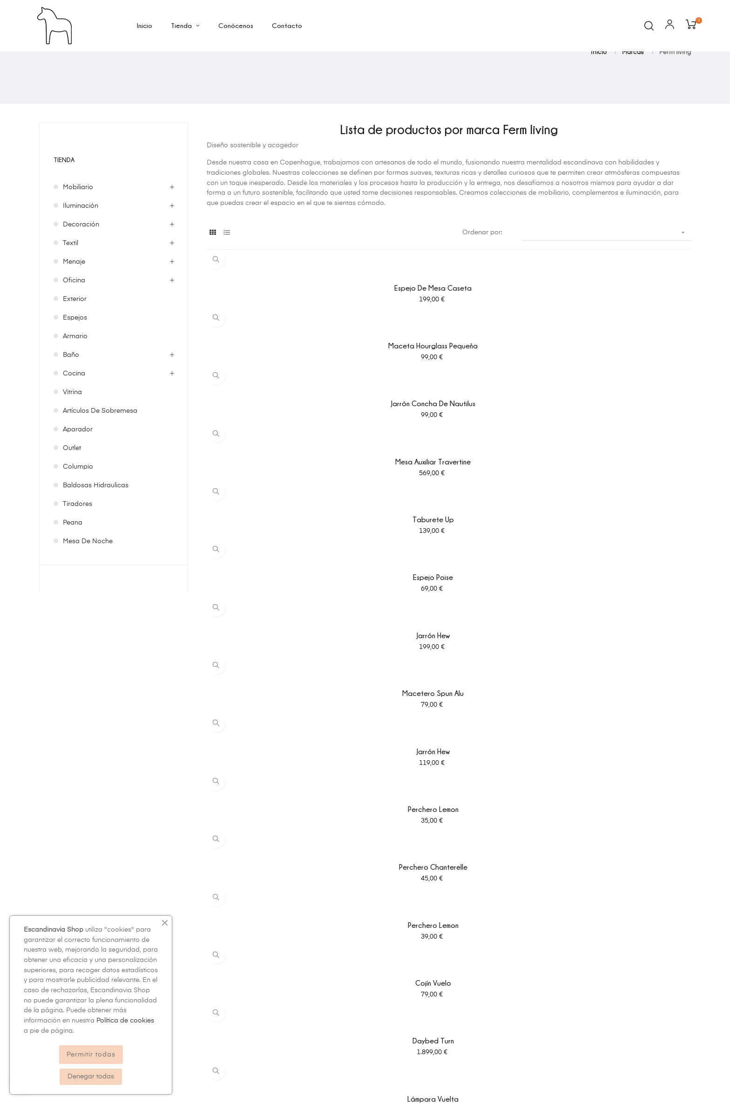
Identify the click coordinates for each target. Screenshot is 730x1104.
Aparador (78, 479)
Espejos (75, 367)
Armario (75, 386)
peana (72, 572)
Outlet (72, 498)
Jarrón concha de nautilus (616, 337)
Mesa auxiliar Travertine (281, 395)
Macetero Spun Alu (449, 453)
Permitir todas (91, 1054)
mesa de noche (88, 591)
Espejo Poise (616, 395)
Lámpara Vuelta (616, 569)
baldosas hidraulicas (95, 535)
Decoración (81, 274)
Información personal (464, 926)
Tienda (65, 209)
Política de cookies (292, 943)
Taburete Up (448, 395)
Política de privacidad (297, 926)
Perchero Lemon (281, 511)
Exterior (75, 349)
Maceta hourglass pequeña (448, 337)
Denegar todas (91, 1076)
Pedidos (442, 943)
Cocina (74, 423)
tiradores (77, 554)
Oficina (74, 330)
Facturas (444, 960)
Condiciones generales (299, 960)
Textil (70, 293)
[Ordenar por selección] (606, 282)
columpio (78, 516)
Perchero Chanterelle (448, 511)
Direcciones (448, 977)
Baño (71, 405)
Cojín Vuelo (281, 569)
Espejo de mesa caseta (281, 337)
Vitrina (72, 442)
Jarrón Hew (280, 453)
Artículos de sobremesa (100, 460)
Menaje (74, 311)
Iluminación (80, 255)
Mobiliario (78, 237)
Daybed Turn (448, 569)
